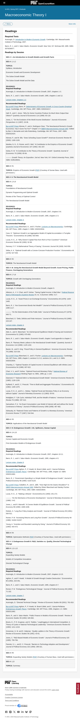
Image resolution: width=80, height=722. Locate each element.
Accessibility (9, 694)
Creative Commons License (14, 697)
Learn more (55, 690)
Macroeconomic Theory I (25, 15)
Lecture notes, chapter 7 (15, 596)
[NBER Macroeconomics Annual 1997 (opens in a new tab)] (54, 129)
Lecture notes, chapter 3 (15, 220)
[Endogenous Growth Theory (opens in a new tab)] (16, 472)
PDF (37, 170)
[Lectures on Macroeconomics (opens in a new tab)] (52, 227)
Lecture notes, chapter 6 (15, 462)
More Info (72, 24)
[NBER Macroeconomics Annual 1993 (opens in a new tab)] (19, 487)
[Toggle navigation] (4, 3)
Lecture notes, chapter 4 (15, 325)
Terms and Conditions (12, 700)
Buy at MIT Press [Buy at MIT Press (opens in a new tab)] (12, 107)
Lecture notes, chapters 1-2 (16, 100)
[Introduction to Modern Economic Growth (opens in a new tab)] (30, 39)
